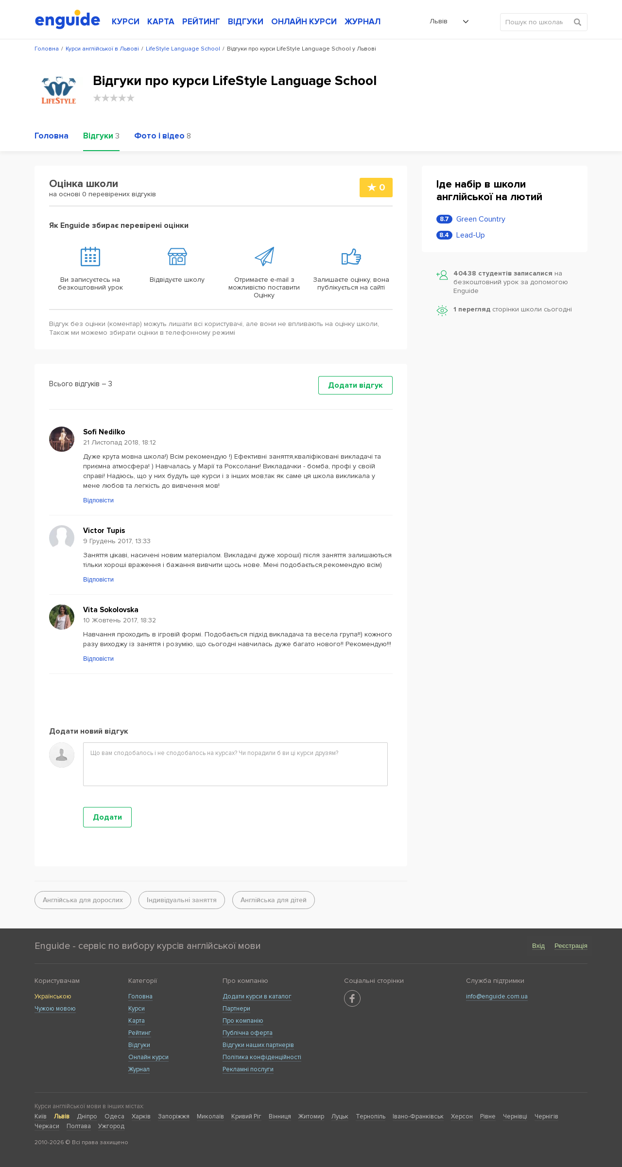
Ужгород (111, 1126)
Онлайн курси (148, 1057)
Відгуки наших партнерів (258, 1045)
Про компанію (243, 1021)
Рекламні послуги (248, 1069)
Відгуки (139, 1045)
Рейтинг (139, 1033)
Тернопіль (370, 1116)
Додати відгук (355, 385)
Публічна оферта (248, 1033)
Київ (41, 1116)
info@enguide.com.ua (497, 996)
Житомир (311, 1116)
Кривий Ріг (246, 1116)
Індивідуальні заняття (182, 900)
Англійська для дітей (274, 900)
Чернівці (515, 1116)
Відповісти (98, 500)
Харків (141, 1116)
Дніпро (87, 1116)
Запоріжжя (174, 1116)
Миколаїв (210, 1116)
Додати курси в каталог (257, 996)
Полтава (79, 1126)
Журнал (139, 1069)
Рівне (488, 1116)
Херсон (462, 1116)
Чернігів (546, 1116)
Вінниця (280, 1116)
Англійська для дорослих (83, 900)
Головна (140, 996)
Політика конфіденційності (262, 1057)
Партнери (236, 1009)
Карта (136, 1021)
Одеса (114, 1116)
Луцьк (339, 1116)
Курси (136, 1009)
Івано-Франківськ (418, 1116)
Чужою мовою (55, 1009)
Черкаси (47, 1126)
